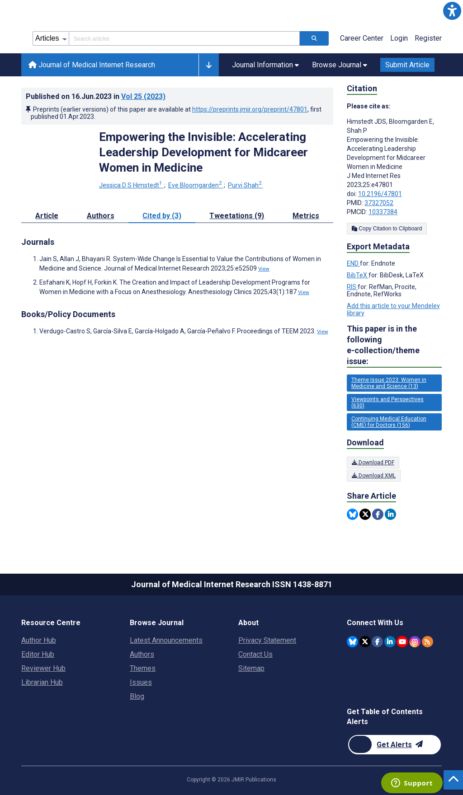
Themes (143, 668)
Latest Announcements (166, 640)
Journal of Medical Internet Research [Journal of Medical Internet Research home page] (91, 65)
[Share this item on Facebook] (377, 514)
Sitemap (251, 668)
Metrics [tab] (306, 215)
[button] (452, 11)
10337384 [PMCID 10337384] (383, 211)
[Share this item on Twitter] (365, 514)
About (248, 622)
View (263, 269)
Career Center (361, 38)
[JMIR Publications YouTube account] (402, 641)
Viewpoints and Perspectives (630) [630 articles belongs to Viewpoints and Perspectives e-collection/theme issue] (387, 402)
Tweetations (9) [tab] (236, 215)
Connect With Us (375, 622)
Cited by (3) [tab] (161, 215)
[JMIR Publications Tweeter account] (365, 641)
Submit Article (407, 65)
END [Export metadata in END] (353, 263)
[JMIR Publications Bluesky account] (352, 641)
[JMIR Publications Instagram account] (414, 641)
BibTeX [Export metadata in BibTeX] (358, 275)
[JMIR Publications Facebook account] (377, 641)
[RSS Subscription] (427, 641)
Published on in (95, 96)
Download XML (374, 475)
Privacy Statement (267, 640)
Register (428, 38)
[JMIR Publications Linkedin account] (390, 641)
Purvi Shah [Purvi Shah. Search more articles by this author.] (245, 185)
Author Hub (38, 640)
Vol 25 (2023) (143, 96)
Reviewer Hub (43, 668)
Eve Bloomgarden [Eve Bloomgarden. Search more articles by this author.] (195, 185)
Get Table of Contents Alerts (385, 716)
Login (399, 38)
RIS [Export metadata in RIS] (352, 286)
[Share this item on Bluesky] (352, 514)
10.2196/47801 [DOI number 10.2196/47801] (380, 193)
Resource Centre (50, 622)
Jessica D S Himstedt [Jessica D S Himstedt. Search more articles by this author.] (131, 185)
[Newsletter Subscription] (394, 744)
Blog (137, 696)
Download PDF (373, 462)
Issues (141, 682)
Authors (142, 654)
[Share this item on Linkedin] (390, 514)
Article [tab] (46, 215)
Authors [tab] (100, 215)
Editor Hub (37, 654)
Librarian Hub (42, 682)
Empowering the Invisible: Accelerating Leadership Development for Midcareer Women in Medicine (203, 152)
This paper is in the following (394, 345)
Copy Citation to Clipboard (387, 228)
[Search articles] (314, 38)
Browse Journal (157, 622)
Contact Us (255, 654)
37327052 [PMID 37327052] (378, 202)
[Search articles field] (184, 38)
